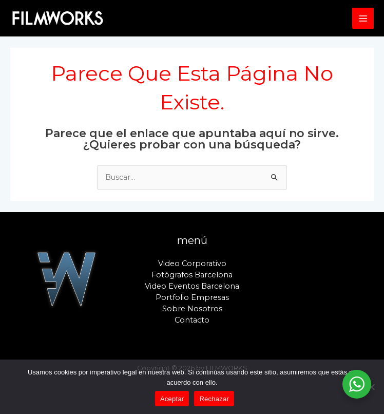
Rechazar (214, 399)
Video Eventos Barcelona (192, 286)
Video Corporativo (192, 263)
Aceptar (172, 399)
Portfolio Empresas (192, 297)
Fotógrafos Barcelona (192, 274)
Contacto (192, 320)
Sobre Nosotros (192, 308)
